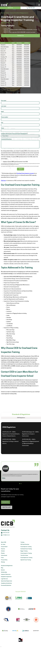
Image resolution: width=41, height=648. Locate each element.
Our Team (3, 547)
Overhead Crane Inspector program (25, 173)
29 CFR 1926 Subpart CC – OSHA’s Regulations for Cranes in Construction (30, 434)
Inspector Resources (5, 577)
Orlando (3, 554)
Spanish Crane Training (25, 562)
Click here (3, 180)
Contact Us (10, 7)
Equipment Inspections (6, 579)
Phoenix (3, 556)
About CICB (3, 545)
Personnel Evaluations (6, 588)
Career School (4, 549)
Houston (3, 551)
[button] (19, 483)
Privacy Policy (4, 562)
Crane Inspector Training (26, 556)
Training (2, 13)
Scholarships (4, 575)
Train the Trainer (24, 558)
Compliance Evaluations (6, 586)
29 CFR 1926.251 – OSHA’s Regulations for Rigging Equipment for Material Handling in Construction (30, 442)
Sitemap (3, 565)
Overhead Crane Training (26, 551)
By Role (7, 13)
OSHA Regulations (21, 417)
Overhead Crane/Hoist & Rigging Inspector (19, 13)
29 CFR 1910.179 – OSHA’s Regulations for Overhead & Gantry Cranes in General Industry (11, 434)
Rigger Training (24, 554)
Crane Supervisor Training (26, 560)
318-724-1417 (31, 7)
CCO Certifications (24, 547)
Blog (2, 570)
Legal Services (4, 581)
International (4, 558)
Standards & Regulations (7, 568)
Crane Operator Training (25, 549)
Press (2, 560)
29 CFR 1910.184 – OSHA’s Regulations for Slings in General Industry (10, 441)
